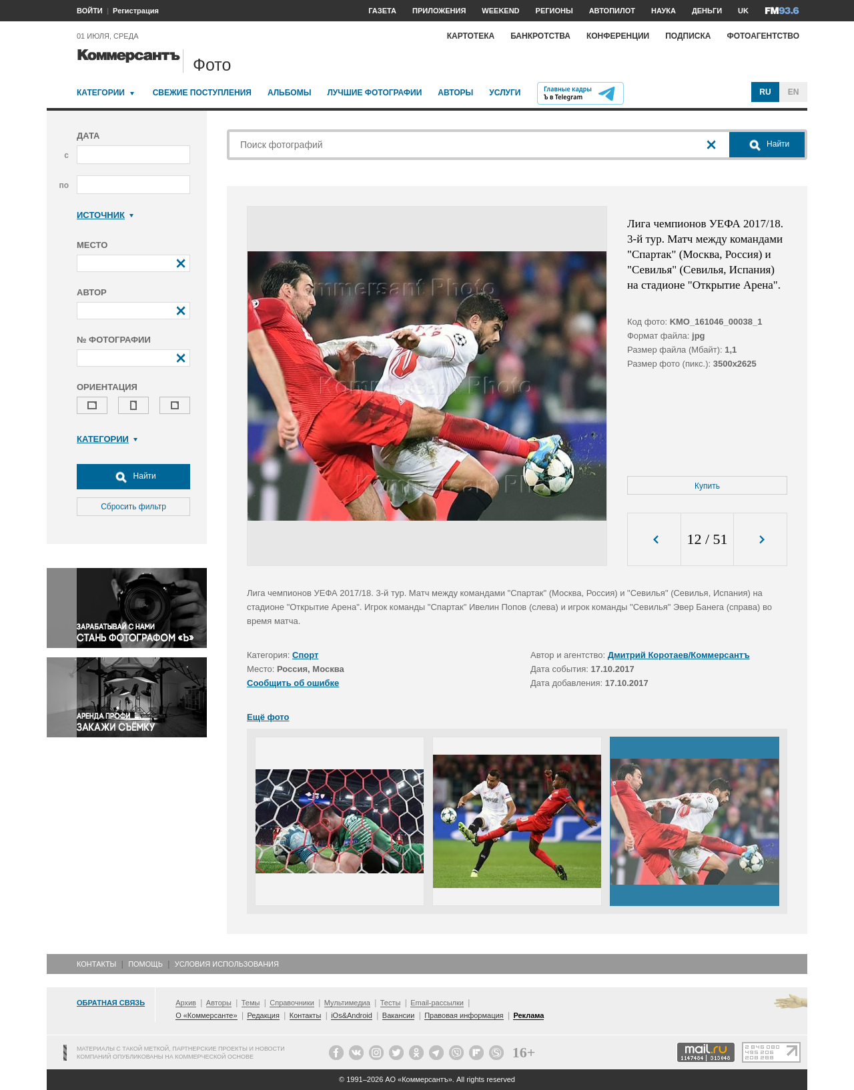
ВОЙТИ (90, 11)
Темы (251, 1003)
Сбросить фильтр (133, 506)
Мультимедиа (347, 1003)
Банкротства (540, 36)
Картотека (471, 36)
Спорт (305, 655)
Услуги (504, 92)
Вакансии (398, 1015)
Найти (133, 477)
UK (743, 11)
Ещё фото (268, 717)
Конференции (617, 36)
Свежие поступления (202, 92)
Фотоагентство (763, 36)
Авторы (455, 92)
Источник (105, 215)
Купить (707, 486)
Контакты (96, 964)
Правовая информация (463, 1015)
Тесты (390, 1003)
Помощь (145, 964)
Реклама (528, 1015)
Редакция (263, 1015)
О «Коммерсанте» (206, 1015)
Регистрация (136, 11)
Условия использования (227, 964)
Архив (185, 1003)
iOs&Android (351, 1015)
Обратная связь (111, 1003)
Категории (101, 92)
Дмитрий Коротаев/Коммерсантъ (679, 655)
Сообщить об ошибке (293, 683)
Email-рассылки (437, 1003)
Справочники (292, 1003)
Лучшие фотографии (374, 92)
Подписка (688, 36)
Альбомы (290, 92)
